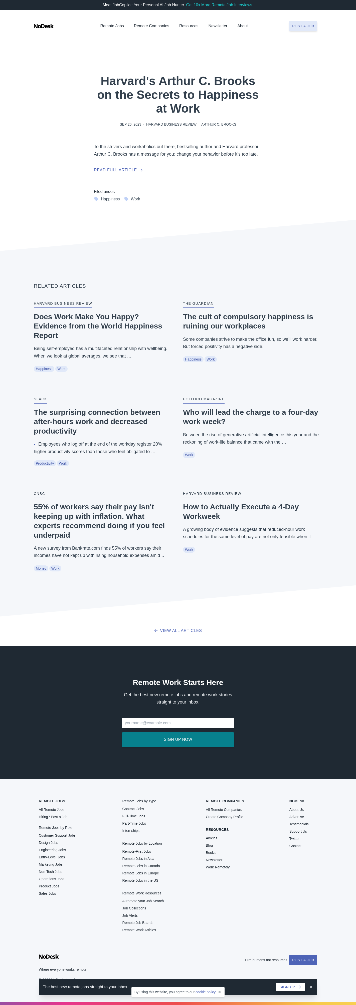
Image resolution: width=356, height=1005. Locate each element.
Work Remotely (218, 867)
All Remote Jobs (51, 810)
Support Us (298, 831)
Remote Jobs (112, 26)
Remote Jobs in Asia (138, 859)
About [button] (242, 26)
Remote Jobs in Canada (141, 866)
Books (211, 853)
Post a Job (303, 960)
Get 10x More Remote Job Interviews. (219, 5)
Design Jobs (48, 843)
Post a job (303, 26)
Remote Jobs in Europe (140, 873)
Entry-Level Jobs (52, 857)
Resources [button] (188, 26)
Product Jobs (49, 886)
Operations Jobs (51, 879)
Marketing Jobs (51, 864)
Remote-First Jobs (136, 851)
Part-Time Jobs (134, 823)
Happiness (107, 199)
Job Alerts (130, 915)
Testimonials (299, 824)
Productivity (45, 463)
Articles (211, 838)
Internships (130, 831)
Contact (295, 846)
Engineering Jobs (52, 850)
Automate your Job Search (143, 901)
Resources (217, 830)
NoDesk (297, 801)
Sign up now (178, 739)
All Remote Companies (224, 810)
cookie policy (206, 992)
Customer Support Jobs (57, 835)
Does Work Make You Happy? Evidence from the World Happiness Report (98, 326)
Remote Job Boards (137, 923)
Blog (209, 845)
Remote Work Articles (139, 930)
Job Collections (134, 908)
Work (132, 199)
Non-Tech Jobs (50, 872)
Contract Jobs (133, 809)
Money (41, 568)
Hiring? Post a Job (53, 817)
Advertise (296, 817)
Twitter (294, 839)
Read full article (118, 170)
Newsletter (218, 26)
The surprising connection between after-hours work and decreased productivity (97, 421)
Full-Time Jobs (133, 816)
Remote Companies (151, 26)
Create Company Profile (224, 817)
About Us (296, 810)
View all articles (178, 630)
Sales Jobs (47, 893)
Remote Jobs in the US (140, 880)
